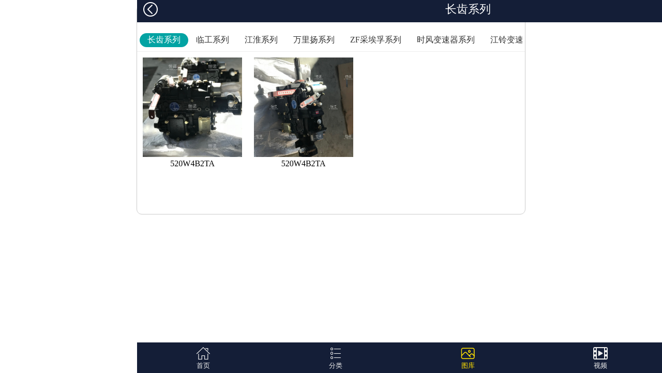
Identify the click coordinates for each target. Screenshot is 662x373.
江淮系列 (261, 39)
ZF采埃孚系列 (375, 39)
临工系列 (212, 39)
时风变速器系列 (446, 39)
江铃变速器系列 (519, 39)
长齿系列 (163, 39)
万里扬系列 (314, 39)
